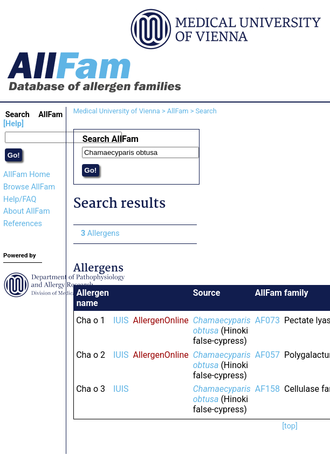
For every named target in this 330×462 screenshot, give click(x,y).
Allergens (100, 233)
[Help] (13, 123)
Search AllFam (110, 139)
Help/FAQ (19, 199)
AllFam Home (26, 174)
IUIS (121, 320)
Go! (14, 155)
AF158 (267, 389)
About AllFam (26, 211)
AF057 (267, 355)
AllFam (178, 111)
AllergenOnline (161, 320)
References (22, 223)
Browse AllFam (29, 187)
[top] (290, 426)
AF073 (267, 320)
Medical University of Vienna (116, 111)
